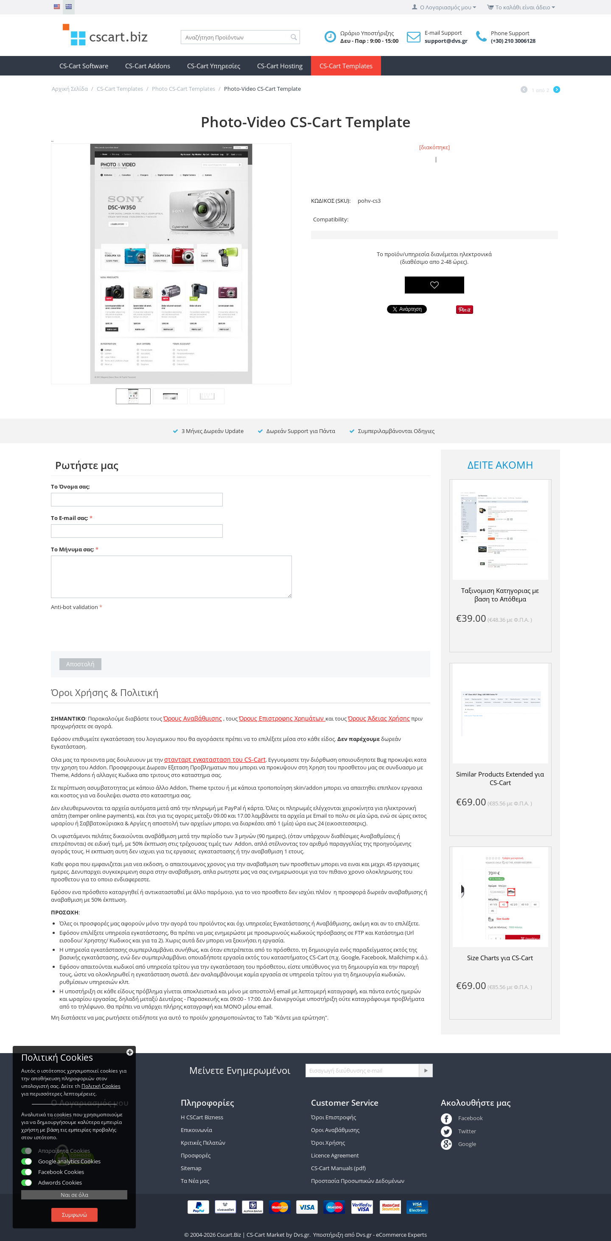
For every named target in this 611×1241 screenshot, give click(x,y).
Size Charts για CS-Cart (500, 957)
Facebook (462, 1118)
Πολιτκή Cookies (101, 1086)
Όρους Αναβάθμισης (192, 718)
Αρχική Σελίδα (70, 88)
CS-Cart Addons (147, 65)
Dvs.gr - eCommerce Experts (391, 1234)
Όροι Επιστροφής (333, 1117)
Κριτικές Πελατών (203, 1142)
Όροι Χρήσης (328, 1142)
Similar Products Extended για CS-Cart (500, 778)
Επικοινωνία (196, 1130)
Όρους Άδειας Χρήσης (379, 718)
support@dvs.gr (446, 41)
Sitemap (191, 1168)
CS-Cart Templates (346, 65)
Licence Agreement (335, 1155)
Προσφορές (195, 1155)
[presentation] (115, 629)
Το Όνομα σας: (70, 486)
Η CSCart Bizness (202, 1117)
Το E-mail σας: (69, 518)
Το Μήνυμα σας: (72, 549)
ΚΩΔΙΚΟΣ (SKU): (330, 200)
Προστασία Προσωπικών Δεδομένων (357, 1181)
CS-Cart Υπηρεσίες (213, 65)
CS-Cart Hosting (280, 65)
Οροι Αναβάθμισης (335, 1130)
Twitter (458, 1131)
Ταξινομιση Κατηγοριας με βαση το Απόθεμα (500, 594)
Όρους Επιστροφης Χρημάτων (282, 718)
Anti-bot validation (74, 607)
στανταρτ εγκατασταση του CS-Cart (215, 759)
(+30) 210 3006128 (513, 41)
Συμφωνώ (74, 1215)
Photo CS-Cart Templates (183, 88)
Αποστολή (80, 664)
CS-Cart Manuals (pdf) (338, 1168)
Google (458, 1144)
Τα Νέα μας (195, 1181)
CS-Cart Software (83, 65)
